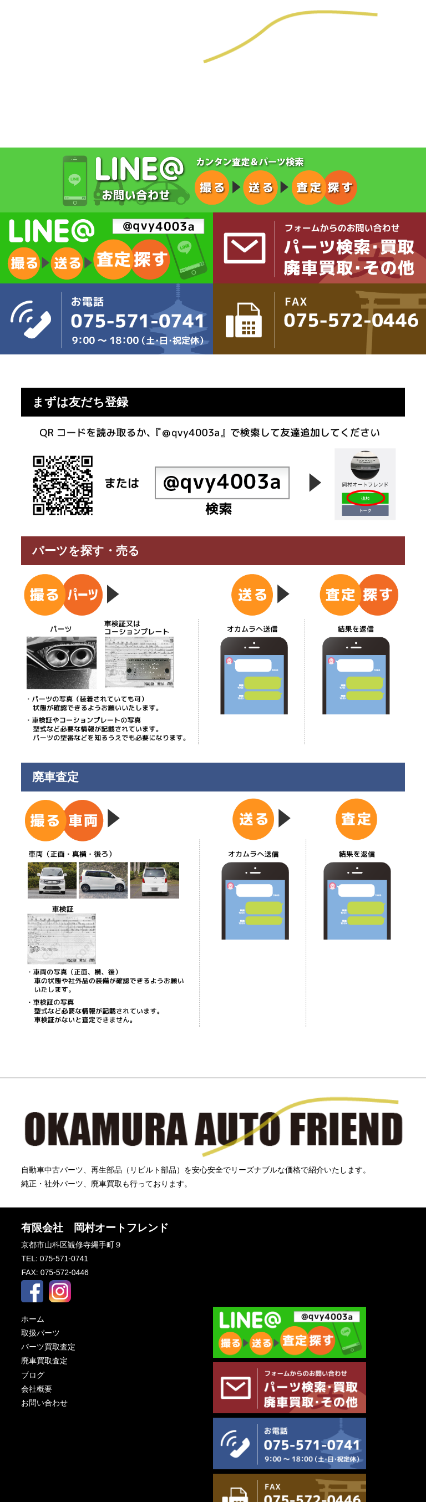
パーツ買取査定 (213, 128)
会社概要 (213, 91)
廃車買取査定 (355, 128)
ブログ (71, 91)
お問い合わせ (355, 91)
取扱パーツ (71, 128)
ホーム (32, 1319)
